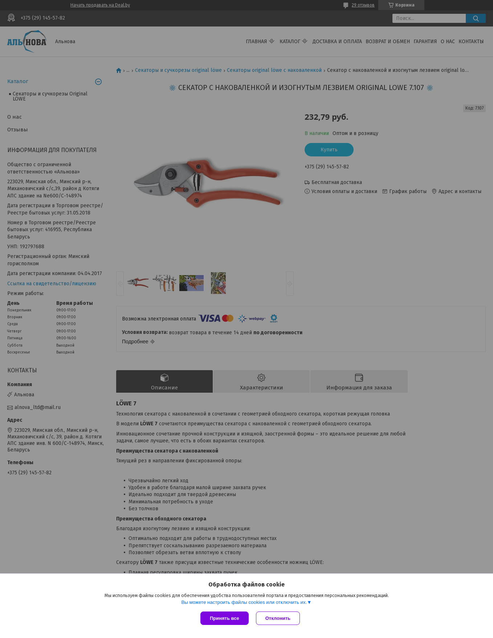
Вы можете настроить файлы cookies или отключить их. (244, 602)
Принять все (224, 618)
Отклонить (277, 618)
